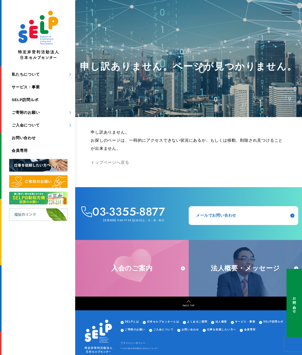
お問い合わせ (294, 303)
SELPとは (132, 321)
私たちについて (26, 74)
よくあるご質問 (197, 321)
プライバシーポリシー (133, 343)
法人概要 (221, 321)
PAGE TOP (189, 303)
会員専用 (20, 150)
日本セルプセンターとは (163, 321)
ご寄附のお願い (26, 112)
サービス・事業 (26, 87)
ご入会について (26, 125)
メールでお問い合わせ (245, 215)
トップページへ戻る (110, 162)
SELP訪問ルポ (25, 100)
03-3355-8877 (128, 212)
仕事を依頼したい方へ (221, 329)
